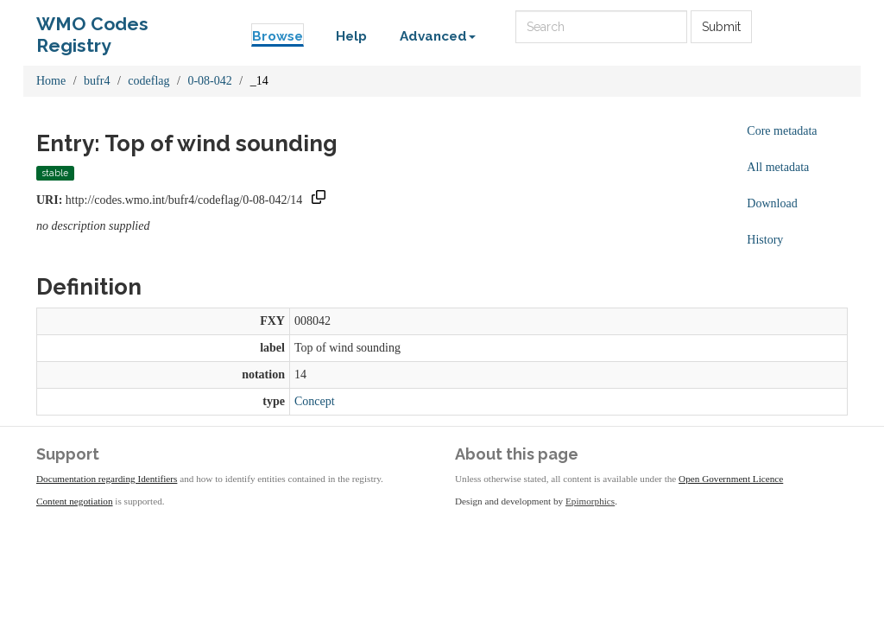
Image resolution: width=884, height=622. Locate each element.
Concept (314, 401)
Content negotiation (74, 501)
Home (51, 80)
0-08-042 (209, 80)
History (765, 239)
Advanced (438, 36)
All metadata (778, 167)
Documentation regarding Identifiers (106, 478)
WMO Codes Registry (92, 28)
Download (772, 203)
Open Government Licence (731, 478)
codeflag (148, 80)
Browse (277, 36)
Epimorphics (590, 501)
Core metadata (782, 130)
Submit (721, 27)
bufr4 (97, 80)
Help (351, 36)
